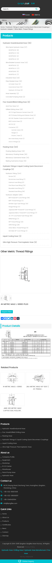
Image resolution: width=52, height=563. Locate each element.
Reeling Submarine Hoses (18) (16, 161)
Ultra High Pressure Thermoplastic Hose (17, 447)
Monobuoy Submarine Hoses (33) (17, 157)
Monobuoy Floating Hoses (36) (16, 154)
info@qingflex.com (10, 503)
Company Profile (8, 457)
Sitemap (5, 536)
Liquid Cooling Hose (9, 443)
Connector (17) (13, 127)
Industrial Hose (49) (13, 78)
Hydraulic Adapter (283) (14, 195)
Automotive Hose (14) (15, 87)
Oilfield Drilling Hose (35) (14, 109)
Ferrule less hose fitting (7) (17, 179)
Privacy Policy (30, 547)
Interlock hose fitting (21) (16, 182)
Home (4, 514)
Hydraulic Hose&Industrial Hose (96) (17, 43)
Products (5, 521)
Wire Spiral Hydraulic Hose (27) (16, 47)
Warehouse (6, 469)
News (4, 528)
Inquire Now (7, 312)
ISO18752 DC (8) (14, 50)
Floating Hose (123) (10, 147)
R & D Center (7, 466)
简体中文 (37, 15)
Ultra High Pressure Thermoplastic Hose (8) (20, 242)
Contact (5, 532)
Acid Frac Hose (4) (12, 106)
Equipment (6, 460)
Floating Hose (7, 436)
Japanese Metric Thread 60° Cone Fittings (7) (23, 212)
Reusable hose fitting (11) (16, 188)
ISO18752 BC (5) (14, 71)
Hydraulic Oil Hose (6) (16, 90)
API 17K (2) (12, 124)
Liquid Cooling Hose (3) (12, 236)
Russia (27, 15)
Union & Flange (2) (14, 141)
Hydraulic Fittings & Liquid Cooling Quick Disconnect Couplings (25, 439)
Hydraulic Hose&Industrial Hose (13, 428)
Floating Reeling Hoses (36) (15, 151)
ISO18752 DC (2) (14, 65)
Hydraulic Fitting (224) (13, 173)
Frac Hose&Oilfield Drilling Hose (13, 432)
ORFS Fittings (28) (14, 224)
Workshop (6, 463)
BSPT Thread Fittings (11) (16, 200)
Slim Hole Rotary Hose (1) (16, 138)
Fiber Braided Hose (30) (14, 81)
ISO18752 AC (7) (14, 74)
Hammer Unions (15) (17, 130)
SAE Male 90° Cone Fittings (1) (18, 231)
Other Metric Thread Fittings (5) (18, 227)
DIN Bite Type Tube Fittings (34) (18, 203)
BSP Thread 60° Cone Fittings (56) (19, 197)
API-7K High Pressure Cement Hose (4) (21, 112)
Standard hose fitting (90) (17, 191)
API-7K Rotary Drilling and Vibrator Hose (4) (22, 115)
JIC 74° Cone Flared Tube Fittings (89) (20, 215)
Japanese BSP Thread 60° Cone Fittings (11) (22, 209)
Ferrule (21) (12, 176)
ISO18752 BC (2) (14, 56)
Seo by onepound (26, 557)
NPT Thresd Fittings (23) (16, 222)
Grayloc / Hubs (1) (16, 135)
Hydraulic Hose (7, 475)
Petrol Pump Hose (8, 472)
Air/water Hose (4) (15, 84)
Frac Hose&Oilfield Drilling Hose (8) (16, 102)
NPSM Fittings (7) (14, 218)
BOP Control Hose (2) (15, 121)
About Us (5, 517)
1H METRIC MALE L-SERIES (12, 386)
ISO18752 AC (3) (14, 59)
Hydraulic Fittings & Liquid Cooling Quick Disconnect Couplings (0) (23, 167)
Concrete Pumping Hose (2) (15, 97)
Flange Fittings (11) (14, 206)
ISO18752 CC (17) (14, 68)
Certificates (6, 525)
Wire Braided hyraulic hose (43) (17, 62)
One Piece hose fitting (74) (17, 185)
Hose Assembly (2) (12, 93)
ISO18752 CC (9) (14, 53)
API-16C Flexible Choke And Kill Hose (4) (21, 118)
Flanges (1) (14, 132)
